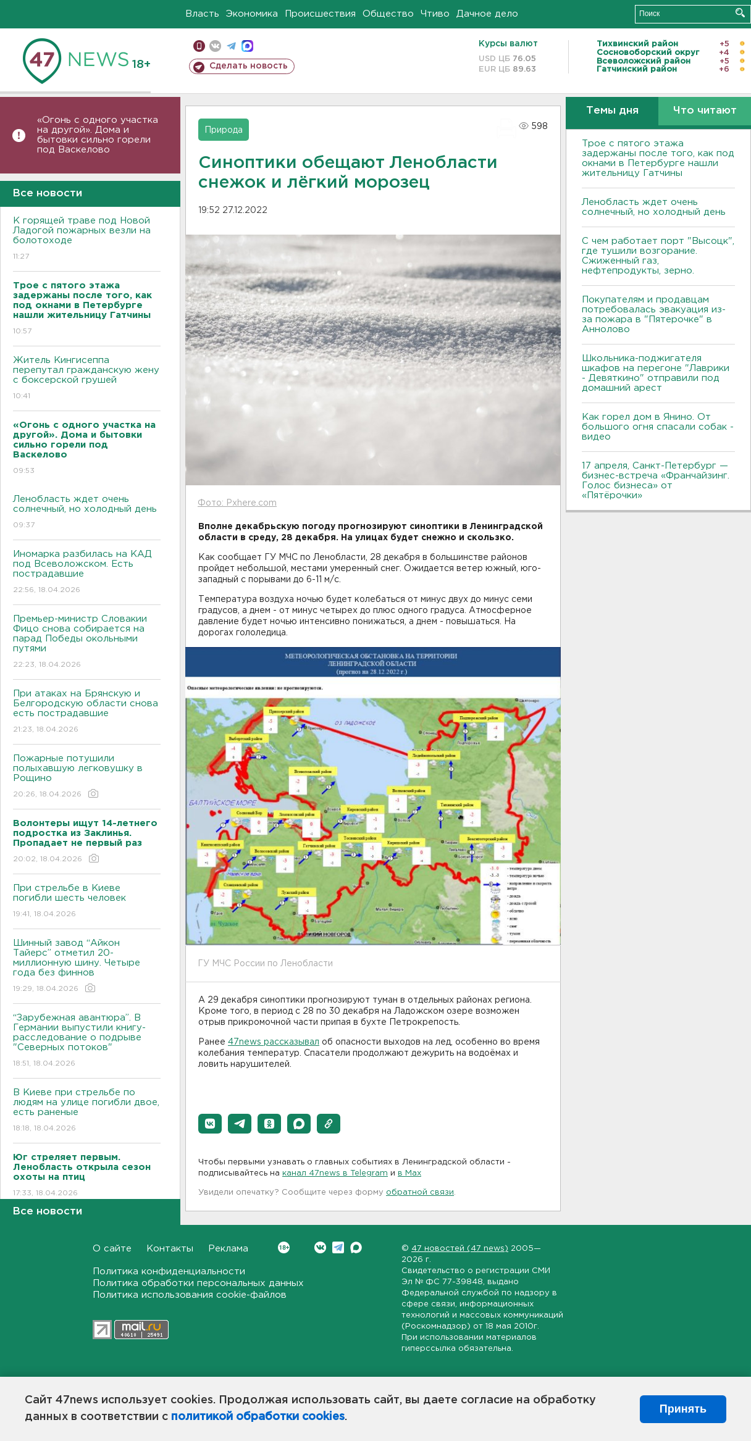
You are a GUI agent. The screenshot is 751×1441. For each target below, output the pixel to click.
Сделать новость (248, 66)
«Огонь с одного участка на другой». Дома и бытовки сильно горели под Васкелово (97, 135)
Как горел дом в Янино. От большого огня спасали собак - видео (658, 427)
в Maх (409, 1173)
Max (356, 1247)
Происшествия (320, 14)
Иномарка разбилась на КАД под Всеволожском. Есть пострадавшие (87, 572)
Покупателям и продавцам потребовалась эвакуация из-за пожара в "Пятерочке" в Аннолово (654, 314)
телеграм (231, 46)
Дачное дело (487, 14)
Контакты (169, 1249)
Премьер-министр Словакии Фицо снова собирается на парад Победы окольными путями (87, 642)
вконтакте (215, 46)
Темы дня (612, 110)
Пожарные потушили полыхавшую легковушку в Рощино (87, 777)
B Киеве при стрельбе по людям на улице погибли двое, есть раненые (87, 1111)
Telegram (338, 1247)
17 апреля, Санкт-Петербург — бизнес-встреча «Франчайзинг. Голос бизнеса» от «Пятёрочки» (655, 480)
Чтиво (435, 14)
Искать (740, 12)
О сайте (112, 1249)
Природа (223, 130)
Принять (683, 1409)
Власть (202, 14)
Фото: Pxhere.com (237, 503)
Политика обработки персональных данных (198, 1283)
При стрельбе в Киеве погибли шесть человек (87, 901)
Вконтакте (284, 1247)
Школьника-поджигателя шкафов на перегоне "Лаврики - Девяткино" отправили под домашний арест (655, 373)
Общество (388, 14)
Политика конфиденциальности (169, 1272)
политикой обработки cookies (258, 1417)
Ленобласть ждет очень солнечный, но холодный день (87, 512)
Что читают (705, 110)
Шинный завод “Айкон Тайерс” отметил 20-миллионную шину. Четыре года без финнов (87, 966)
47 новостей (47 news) (459, 1248)
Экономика (252, 14)
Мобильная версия (199, 46)
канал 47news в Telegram (335, 1173)
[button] (210, 1124)
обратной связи (420, 1192)
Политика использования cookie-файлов (190, 1295)
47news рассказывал (273, 1042)
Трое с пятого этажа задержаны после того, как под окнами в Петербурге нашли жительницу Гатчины (658, 158)
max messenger (247, 46)
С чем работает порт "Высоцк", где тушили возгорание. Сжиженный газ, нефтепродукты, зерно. (658, 256)
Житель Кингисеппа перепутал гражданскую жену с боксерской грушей (87, 378)
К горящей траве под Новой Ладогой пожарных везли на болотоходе (87, 239)
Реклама (228, 1249)
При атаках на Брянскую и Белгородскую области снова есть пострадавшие (87, 712)
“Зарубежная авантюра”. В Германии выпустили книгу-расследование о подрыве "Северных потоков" (87, 1041)
